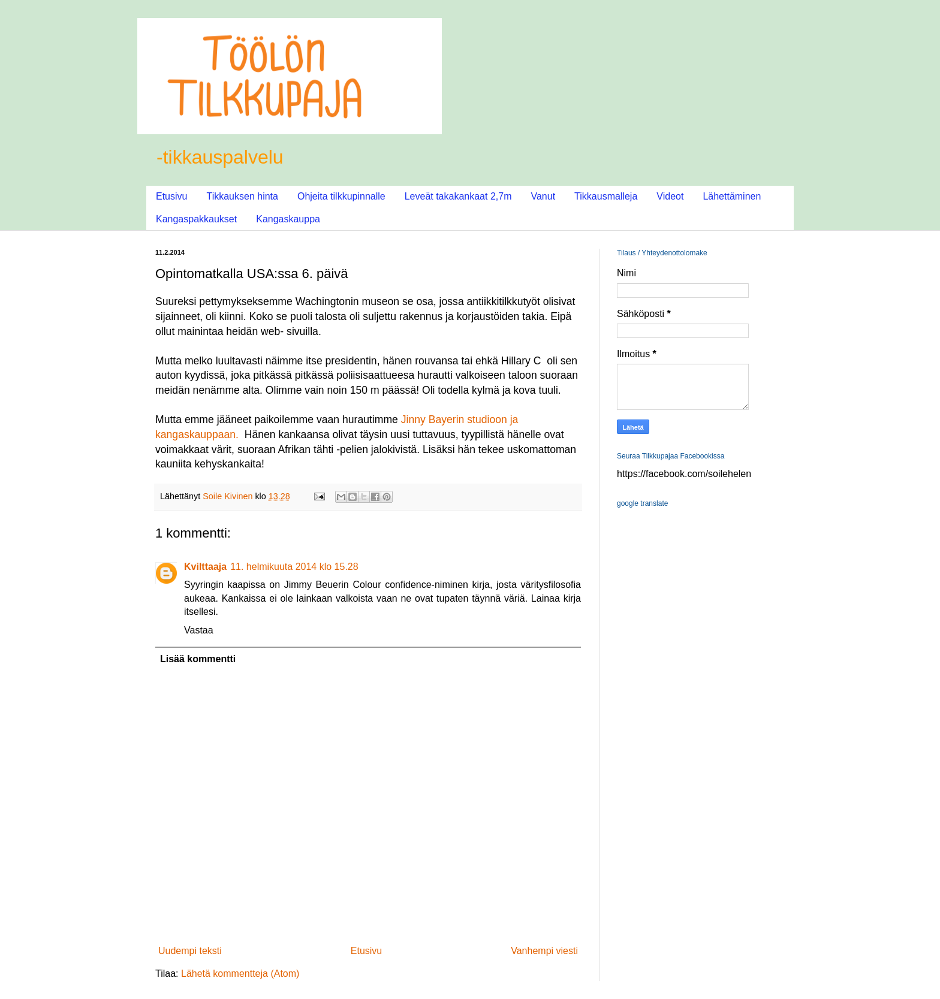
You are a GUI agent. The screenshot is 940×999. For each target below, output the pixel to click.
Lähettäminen (732, 196)
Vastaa (198, 630)
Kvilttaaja (205, 567)
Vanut (543, 196)
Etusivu (171, 196)
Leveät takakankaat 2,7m (458, 196)
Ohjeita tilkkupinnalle (341, 196)
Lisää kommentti (198, 659)
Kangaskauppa (288, 219)
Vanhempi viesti (544, 951)
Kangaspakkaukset (196, 219)
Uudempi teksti (190, 951)
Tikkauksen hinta (242, 196)
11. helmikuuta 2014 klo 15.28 (294, 567)
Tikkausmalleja (605, 196)
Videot (669, 196)
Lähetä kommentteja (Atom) (240, 973)
